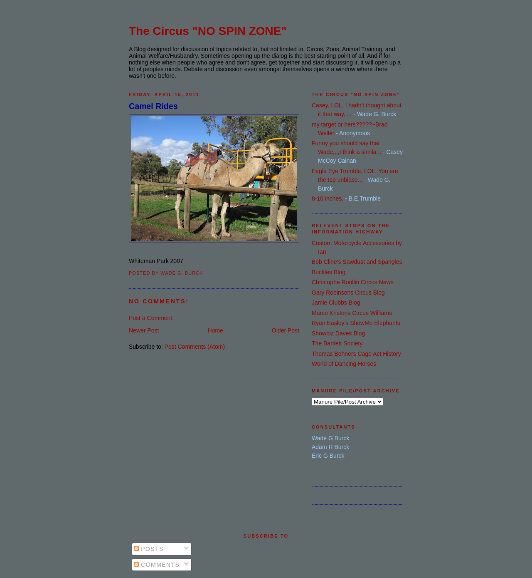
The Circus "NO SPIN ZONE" (208, 31)
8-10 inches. (327, 198)
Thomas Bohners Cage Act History (356, 353)
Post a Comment (150, 318)
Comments (157, 564)
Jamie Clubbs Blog (336, 302)
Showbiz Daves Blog (338, 333)
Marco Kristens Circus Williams (352, 313)
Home (215, 330)
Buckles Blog (328, 272)
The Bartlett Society (337, 343)
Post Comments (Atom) (195, 346)
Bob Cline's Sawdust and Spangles (357, 261)
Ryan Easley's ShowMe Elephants (356, 323)
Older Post (285, 330)
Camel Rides (153, 106)
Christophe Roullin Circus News (353, 282)
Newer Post (144, 330)
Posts (149, 549)
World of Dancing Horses (344, 363)
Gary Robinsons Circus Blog (348, 292)
